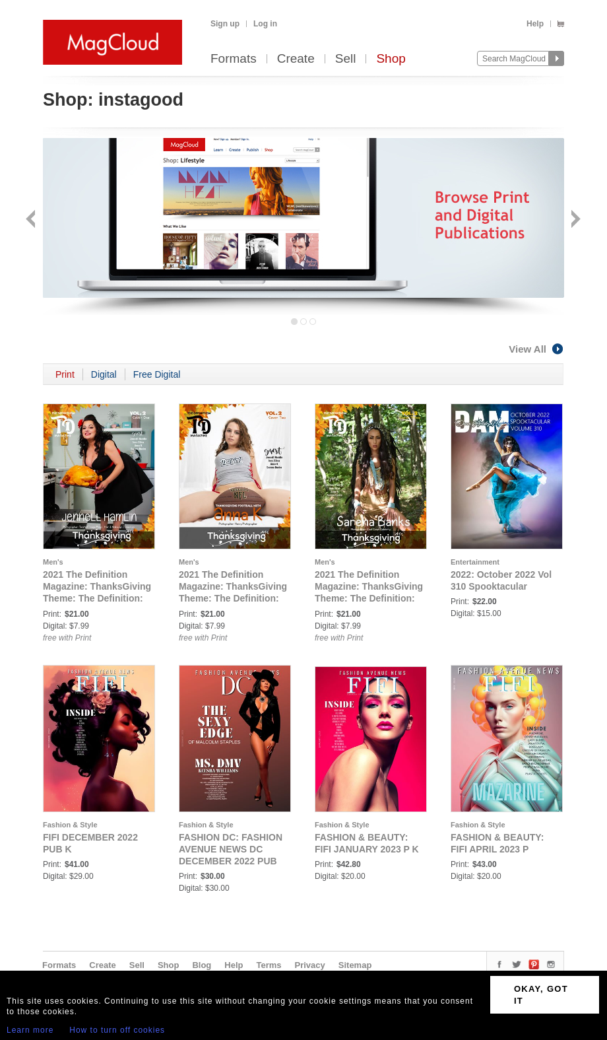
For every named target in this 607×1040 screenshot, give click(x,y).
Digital (104, 374)
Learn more (30, 1030)
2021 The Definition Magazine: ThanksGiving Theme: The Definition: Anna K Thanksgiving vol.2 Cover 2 (233, 598)
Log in (265, 23)
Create (296, 59)
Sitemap (355, 965)
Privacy (310, 965)
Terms (268, 965)
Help (535, 23)
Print (65, 374)
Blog (201, 965)
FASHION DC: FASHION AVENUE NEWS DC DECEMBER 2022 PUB (230, 849)
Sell (345, 59)
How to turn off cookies (117, 1030)
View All (536, 349)
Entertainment (475, 562)
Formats (233, 59)
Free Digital (157, 374)
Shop (390, 59)
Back (32, 220)
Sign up (225, 23)
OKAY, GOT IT (541, 995)
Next (574, 220)
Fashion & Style (70, 825)
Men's (53, 562)
